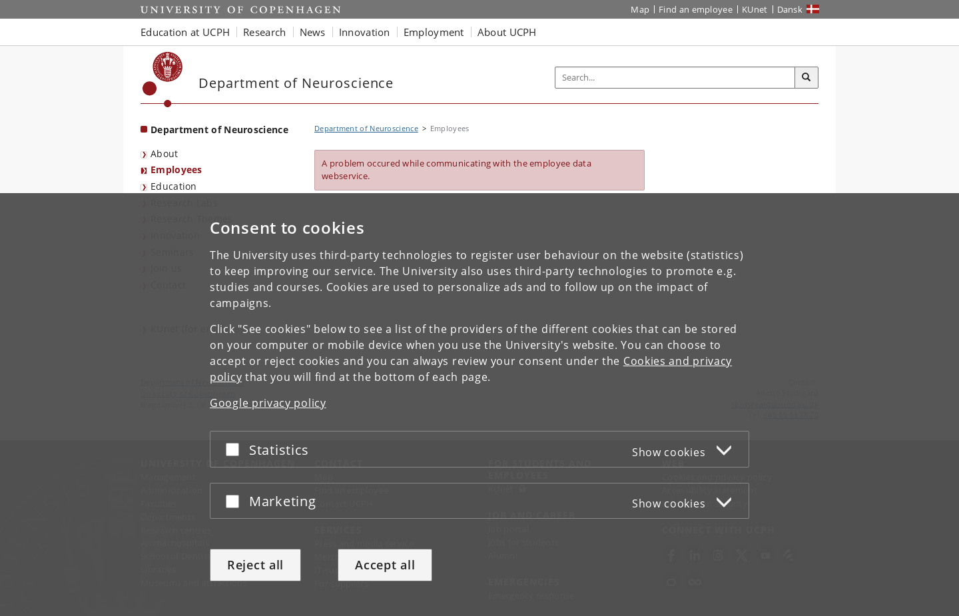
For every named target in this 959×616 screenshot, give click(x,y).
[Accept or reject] (236, 449)
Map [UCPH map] (640, 9)
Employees (176, 169)
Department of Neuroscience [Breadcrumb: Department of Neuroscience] (366, 128)
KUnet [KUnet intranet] (755, 9)
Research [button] (264, 32)
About (164, 153)
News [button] (313, 32)
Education (174, 186)
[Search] (806, 78)
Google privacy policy (268, 403)
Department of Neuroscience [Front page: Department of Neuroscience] (219, 129)
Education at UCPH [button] (185, 32)
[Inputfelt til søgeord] (675, 78)
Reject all (255, 565)
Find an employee (696, 9)
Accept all (385, 565)
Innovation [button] (364, 32)
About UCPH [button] (507, 32)
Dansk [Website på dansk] (790, 9)
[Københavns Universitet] (163, 79)
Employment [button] (434, 32)
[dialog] (479, 404)
